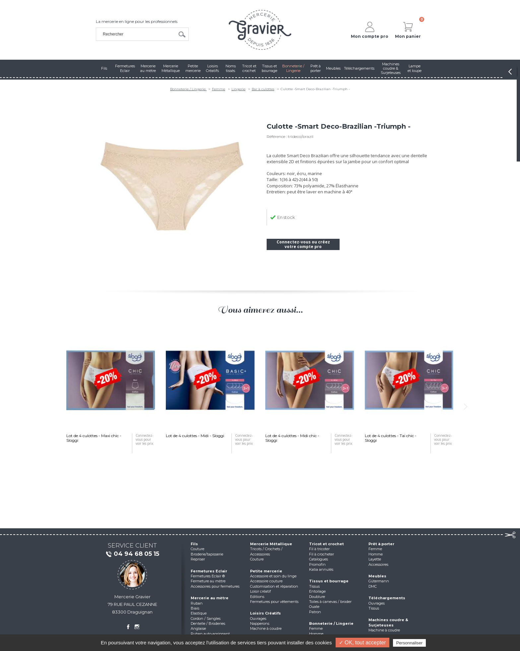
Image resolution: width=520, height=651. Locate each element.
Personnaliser (409, 642)
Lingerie (238, 89)
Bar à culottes (263, 89)
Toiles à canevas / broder (330, 601)
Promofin (317, 564)
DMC (372, 586)
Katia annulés (321, 569)
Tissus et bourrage (329, 581)
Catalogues (318, 559)
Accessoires (378, 564)
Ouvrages (258, 618)
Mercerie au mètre (209, 598)
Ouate (314, 606)
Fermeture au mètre (208, 581)
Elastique (199, 613)
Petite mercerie (266, 571)
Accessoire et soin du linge (273, 576)
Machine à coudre (266, 628)
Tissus (314, 586)
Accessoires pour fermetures (215, 586)
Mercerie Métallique (271, 544)
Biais (195, 608)
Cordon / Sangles (206, 618)
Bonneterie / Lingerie (188, 89)
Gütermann (378, 581)
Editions (257, 596)
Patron (315, 612)
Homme (316, 633)
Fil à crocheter (321, 554)
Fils (194, 544)
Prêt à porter (381, 544)
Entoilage (317, 591)
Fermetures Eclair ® (208, 576)
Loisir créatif (260, 591)
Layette (374, 559)
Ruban (197, 603)
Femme (218, 89)
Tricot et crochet (326, 544)
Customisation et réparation (274, 586)
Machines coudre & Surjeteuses (388, 622)
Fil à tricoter (319, 549)
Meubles (377, 576)
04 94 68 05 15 (132, 554)
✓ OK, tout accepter (362, 642)
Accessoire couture (266, 581)
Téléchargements (386, 598)
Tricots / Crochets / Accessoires (266, 551)
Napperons (259, 623)
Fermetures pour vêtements (274, 601)
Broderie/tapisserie (207, 554)
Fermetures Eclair (209, 571)
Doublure (317, 596)
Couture (197, 549)
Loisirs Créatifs (265, 613)
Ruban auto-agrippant (210, 633)
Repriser (198, 559)
